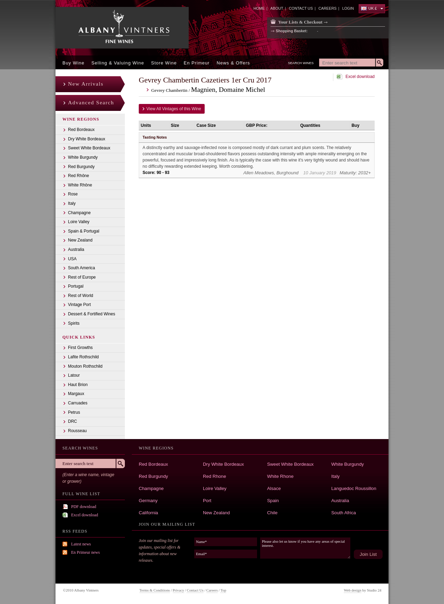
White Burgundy (82, 157)
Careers (212, 590)
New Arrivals (85, 84)
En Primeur (197, 62)
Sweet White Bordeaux (89, 148)
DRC (72, 421)
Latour (74, 375)
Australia (76, 249)
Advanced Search (91, 102)
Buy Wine (73, 62)
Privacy (178, 590)
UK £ (369, 8)
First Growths (80, 347)
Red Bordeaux (81, 129)
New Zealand (80, 240)
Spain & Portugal (83, 231)
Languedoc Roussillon (353, 488)
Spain (273, 500)
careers (327, 8)
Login (348, 8)
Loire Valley (78, 221)
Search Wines (301, 63)
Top (223, 590)
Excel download (360, 76)
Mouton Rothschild (85, 366)
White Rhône (80, 185)
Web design (352, 590)
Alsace (274, 488)
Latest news (81, 544)
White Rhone (280, 476)
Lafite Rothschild (83, 356)
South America (81, 267)
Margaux (76, 393)
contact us (301, 8)
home (259, 8)
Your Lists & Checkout (300, 22)
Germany (148, 500)
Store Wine (164, 62)
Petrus (74, 412)
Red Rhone (214, 476)
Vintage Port (79, 304)
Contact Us (195, 590)
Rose (73, 194)
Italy (72, 203)
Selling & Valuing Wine (117, 62)
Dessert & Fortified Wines (91, 314)
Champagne (79, 212)
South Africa (343, 512)
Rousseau (77, 430)
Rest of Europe (82, 277)
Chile (272, 512)
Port (207, 500)
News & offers (233, 62)
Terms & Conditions (154, 590)
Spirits (73, 323)
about (276, 8)
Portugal (76, 286)
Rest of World (80, 295)
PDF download (83, 506)
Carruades (77, 403)
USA (72, 258)
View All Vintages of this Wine (173, 108)
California (148, 512)
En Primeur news (85, 552)
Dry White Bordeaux (86, 139)
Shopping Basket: (292, 31)
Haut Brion (78, 384)
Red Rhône (78, 175)
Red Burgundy (81, 166)
